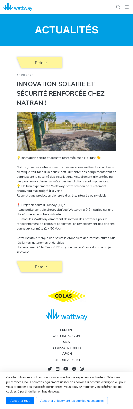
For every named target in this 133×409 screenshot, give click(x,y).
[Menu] (127, 7)
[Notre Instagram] (82, 369)
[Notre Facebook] (74, 369)
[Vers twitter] (50, 369)
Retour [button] (41, 62)
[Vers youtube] (65, 369)
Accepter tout (20, 401)
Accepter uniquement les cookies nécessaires (72, 401)
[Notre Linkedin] (57, 369)
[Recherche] (118, 7)
